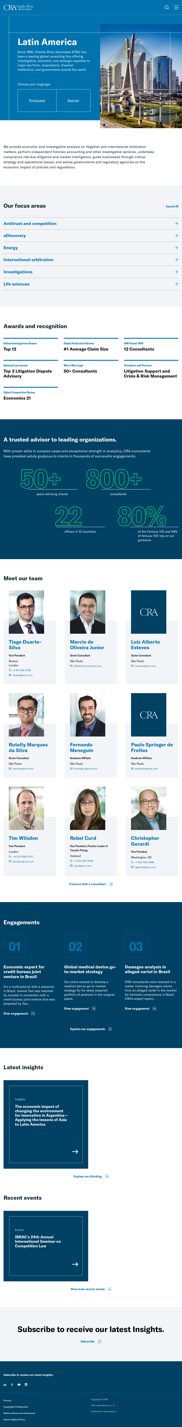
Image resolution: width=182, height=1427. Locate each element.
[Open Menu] (176, 7)
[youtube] (19, 1384)
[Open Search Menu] (167, 7)
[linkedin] (5, 1384)
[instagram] (26, 1384)
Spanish (73, 100)
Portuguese (37, 100)
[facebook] (12, 1384)
